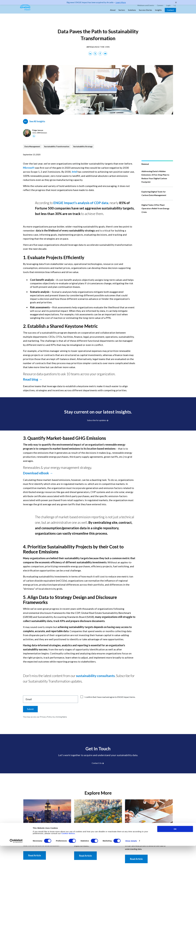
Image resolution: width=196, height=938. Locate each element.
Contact (170, 13)
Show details (131, 933)
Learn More (120, 2)
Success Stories (145, 13)
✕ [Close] (176, 2)
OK (175, 921)
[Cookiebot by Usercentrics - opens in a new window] (16, 933)
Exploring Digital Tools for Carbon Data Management (154, 193)
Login (168, 8)
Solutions (132, 13)
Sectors (121, 13)
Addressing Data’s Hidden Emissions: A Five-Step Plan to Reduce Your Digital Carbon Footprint (155, 176)
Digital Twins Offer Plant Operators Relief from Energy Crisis (155, 208)
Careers (160, 8)
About (113, 13)
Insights (158, 13)
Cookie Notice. (68, 925)
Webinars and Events (145, 8)
